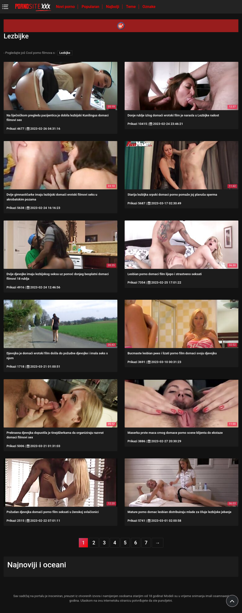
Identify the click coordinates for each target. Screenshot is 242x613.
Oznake (149, 6)
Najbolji (113, 6)
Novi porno (66, 6)
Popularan (91, 6)
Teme (131, 6)
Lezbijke (65, 53)
